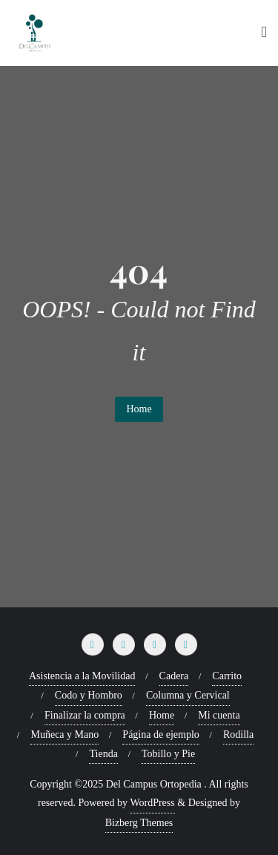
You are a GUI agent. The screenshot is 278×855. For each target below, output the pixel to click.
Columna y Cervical (188, 695)
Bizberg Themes (139, 822)
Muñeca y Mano (64, 734)
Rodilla (238, 734)
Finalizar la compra (84, 715)
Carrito (227, 675)
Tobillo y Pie (168, 753)
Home (138, 409)
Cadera (174, 675)
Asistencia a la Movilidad (82, 675)
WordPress (152, 802)
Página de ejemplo (160, 734)
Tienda (103, 753)
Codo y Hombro (88, 695)
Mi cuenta (218, 715)
